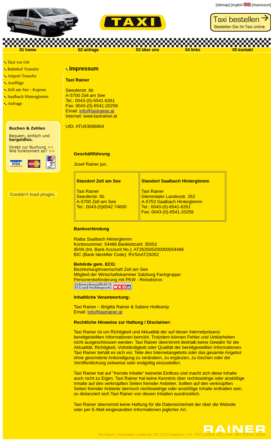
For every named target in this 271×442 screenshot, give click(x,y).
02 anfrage (88, 49)
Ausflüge (16, 82)
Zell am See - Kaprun (27, 89)
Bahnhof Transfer (23, 68)
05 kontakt (242, 49)
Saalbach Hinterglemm (28, 96)
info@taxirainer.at (96, 110)
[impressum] (261, 5)
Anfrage (15, 103)
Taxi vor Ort (19, 62)
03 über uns (147, 49)
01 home (28, 49)
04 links (192, 49)
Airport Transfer (22, 75)
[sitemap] (223, 5)
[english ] (241, 5)
